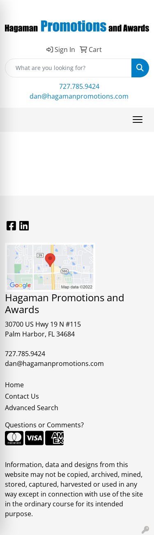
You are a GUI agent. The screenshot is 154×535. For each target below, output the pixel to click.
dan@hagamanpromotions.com (79, 96)
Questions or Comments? (44, 424)
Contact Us (22, 396)
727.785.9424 (79, 86)
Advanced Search (31, 407)
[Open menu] (137, 119)
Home (14, 384)
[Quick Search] (68, 68)
